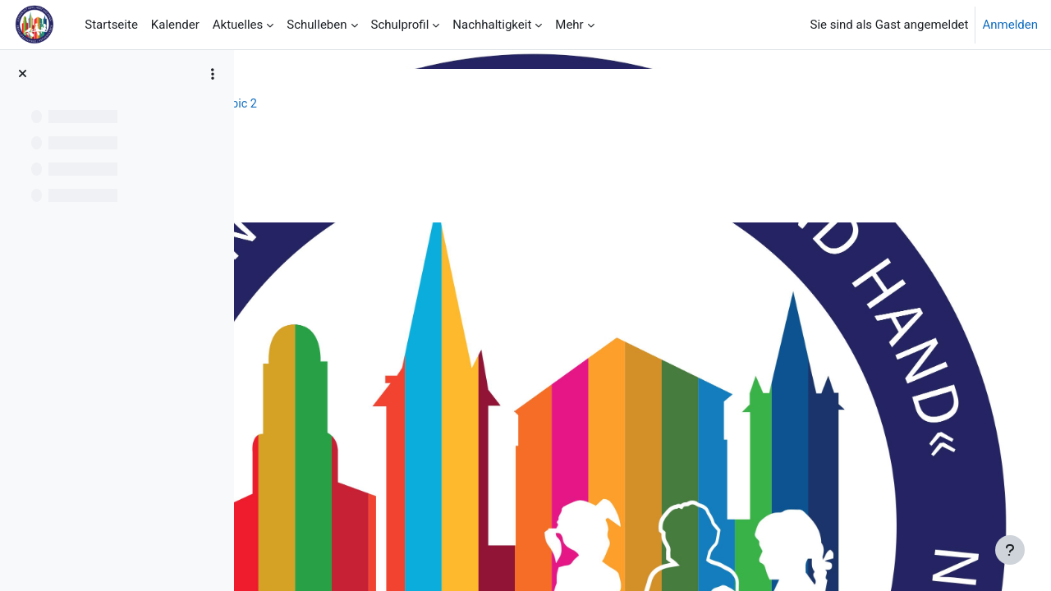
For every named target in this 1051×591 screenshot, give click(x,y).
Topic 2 (473, 104)
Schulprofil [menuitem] (400, 24)
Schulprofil (366, 104)
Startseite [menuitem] (111, 24)
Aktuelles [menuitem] (238, 24)
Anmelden (1010, 24)
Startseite (292, 104)
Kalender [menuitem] (175, 24)
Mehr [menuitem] (569, 24)
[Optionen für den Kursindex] (212, 74)
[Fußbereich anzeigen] (1010, 550)
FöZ (424, 104)
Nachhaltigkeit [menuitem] (491, 24)
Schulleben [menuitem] (317, 24)
